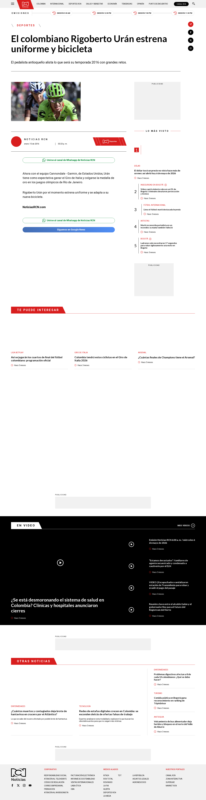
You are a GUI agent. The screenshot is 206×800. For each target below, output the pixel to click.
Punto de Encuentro (158, 4)
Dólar (137, 166)
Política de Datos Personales (97, 705)
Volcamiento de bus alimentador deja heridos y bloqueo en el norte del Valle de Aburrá (173, 621)
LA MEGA (107, 693)
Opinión (140, 4)
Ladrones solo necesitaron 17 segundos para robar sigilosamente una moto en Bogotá (159, 245)
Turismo (158, 590)
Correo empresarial (54, 685)
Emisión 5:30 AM (61, 13)
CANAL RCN (181, 4)
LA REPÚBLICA (139, 672)
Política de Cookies (122, 705)
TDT (120, 672)
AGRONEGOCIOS (139, 679)
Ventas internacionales (82, 681)
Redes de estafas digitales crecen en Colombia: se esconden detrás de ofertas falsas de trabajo (108, 609)
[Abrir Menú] (12, 4)
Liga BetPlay (17, 353)
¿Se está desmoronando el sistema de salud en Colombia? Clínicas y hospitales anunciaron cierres (57, 502)
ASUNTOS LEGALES (141, 676)
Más (186, 422)
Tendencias (127, 4)
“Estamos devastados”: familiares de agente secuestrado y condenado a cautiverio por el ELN (169, 460)
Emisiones (20, 13)
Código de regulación (54, 681)
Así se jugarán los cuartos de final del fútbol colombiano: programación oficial (37, 359)
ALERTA (106, 686)
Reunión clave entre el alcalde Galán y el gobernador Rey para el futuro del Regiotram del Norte (170, 503)
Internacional (57, 4)
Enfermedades (18, 603)
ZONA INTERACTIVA (174, 676)
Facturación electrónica (83, 672)
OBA (73, 688)
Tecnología (85, 603)
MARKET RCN (171, 683)
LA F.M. (106, 683)
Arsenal (142, 353)
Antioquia (159, 614)
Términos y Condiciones (145, 705)
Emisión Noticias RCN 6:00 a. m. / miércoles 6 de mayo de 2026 (171, 438)
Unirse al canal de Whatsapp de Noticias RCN (68, 160)
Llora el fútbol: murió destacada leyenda (162, 210)
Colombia (41, 4)
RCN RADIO (108, 679)
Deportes (26, 25)
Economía (112, 4)
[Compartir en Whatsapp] (190, 48)
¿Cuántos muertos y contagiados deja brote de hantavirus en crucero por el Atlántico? (39, 609)
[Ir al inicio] (25, 4)
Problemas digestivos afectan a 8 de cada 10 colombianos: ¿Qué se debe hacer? (172, 574)
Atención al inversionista (50, 693)
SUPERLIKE (170, 679)
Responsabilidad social (55, 672)
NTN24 (106, 672)
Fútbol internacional (155, 205)
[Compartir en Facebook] (190, 32)
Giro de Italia (81, 353)
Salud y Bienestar (94, 4)
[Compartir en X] (190, 40)
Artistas (145, 221)
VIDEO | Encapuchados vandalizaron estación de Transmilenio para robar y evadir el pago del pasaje (169, 482)
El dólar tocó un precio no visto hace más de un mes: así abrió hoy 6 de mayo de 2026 (157, 172)
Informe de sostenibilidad (78, 677)
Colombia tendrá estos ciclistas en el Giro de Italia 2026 (100, 359)
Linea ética (76, 685)
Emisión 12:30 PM (101, 13)
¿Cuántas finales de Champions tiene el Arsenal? (161, 359)
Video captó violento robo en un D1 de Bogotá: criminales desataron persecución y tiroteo (160, 191)
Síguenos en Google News (68, 230)
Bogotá (144, 239)
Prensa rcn (49, 688)
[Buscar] (193, 4)
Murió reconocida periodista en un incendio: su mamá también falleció (157, 226)
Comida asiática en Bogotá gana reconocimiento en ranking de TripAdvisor (170, 597)
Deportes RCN (75, 4)
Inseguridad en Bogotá (152, 185)
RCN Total (108, 676)
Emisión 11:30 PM (183, 13)
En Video (26, 422)
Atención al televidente (55, 676)
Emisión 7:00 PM (143, 13)
